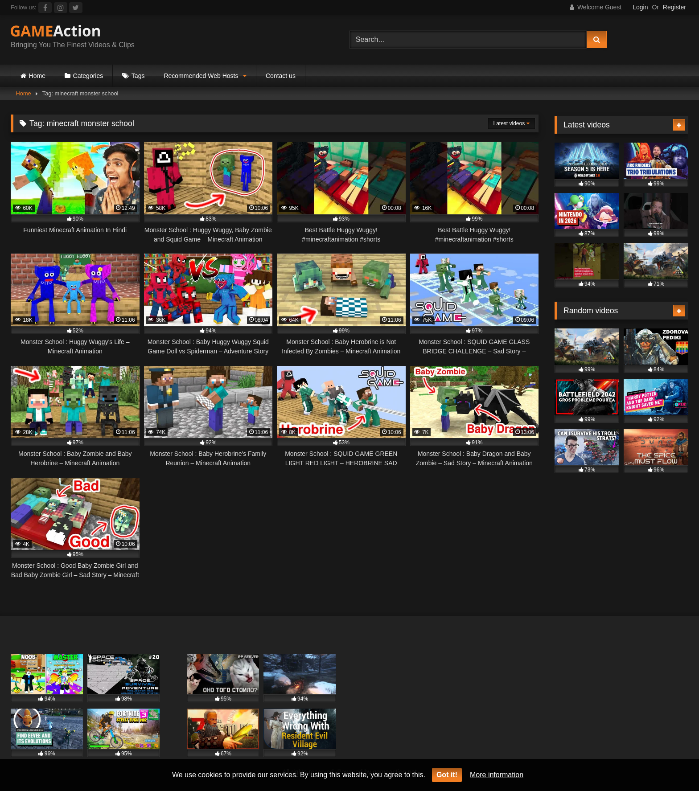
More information (496, 775)
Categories (88, 75)
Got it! (446, 775)
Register (674, 7)
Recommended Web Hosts (201, 75)
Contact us (281, 75)
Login (640, 7)
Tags (138, 75)
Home (37, 75)
